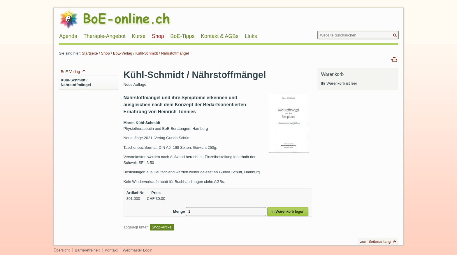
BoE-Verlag (122, 53)
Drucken (394, 59)
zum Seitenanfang (375, 241)
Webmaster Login (137, 250)
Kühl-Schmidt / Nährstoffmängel (162, 53)
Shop (105, 53)
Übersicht (62, 250)
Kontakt (111, 250)
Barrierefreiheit (87, 250)
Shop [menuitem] (158, 36)
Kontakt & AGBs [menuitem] (219, 36)
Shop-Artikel (162, 227)
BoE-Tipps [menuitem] (182, 36)
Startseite (90, 53)
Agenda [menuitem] (68, 36)
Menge (179, 211)
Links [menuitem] (251, 36)
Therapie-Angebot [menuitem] (105, 36)
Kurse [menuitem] (138, 36)
